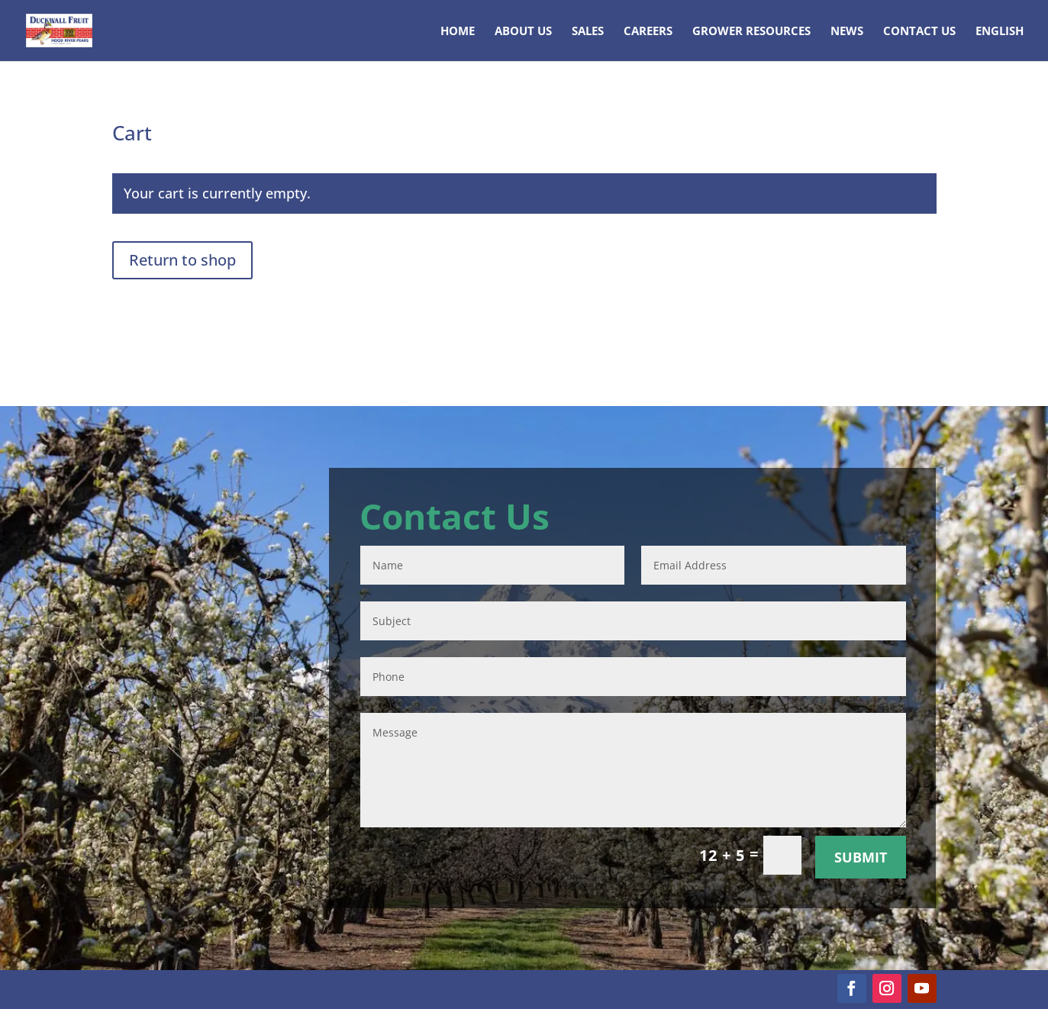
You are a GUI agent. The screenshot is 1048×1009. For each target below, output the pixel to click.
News (846, 31)
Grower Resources (751, 31)
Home (457, 31)
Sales (588, 31)
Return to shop (182, 260)
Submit (860, 857)
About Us (523, 31)
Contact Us (919, 31)
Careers (648, 31)
